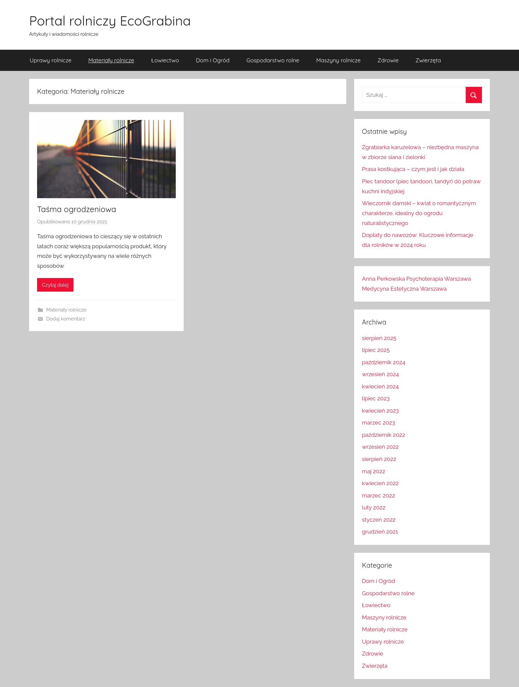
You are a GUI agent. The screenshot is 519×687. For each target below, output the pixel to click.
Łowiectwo (165, 60)
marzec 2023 (378, 422)
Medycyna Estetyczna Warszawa (404, 288)
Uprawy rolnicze (50, 60)
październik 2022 (383, 434)
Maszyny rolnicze (338, 60)
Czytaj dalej (55, 285)
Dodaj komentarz (65, 319)
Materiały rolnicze (111, 60)
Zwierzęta (428, 60)
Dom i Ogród (213, 60)
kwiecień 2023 (380, 410)
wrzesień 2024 (380, 374)
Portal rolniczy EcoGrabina (110, 20)
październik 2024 (383, 362)
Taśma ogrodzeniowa (76, 209)
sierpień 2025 (379, 338)
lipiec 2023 (376, 398)
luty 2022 (373, 507)
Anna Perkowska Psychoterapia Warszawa (416, 278)
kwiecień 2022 (380, 483)
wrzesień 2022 (380, 446)
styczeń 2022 (379, 519)
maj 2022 (373, 471)
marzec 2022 (378, 495)
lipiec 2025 (376, 350)
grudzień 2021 (380, 531)
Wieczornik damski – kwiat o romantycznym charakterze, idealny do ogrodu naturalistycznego (419, 213)
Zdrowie (388, 60)
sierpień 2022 (379, 459)
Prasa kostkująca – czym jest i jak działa (413, 169)
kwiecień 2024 (380, 386)
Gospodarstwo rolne (273, 60)
